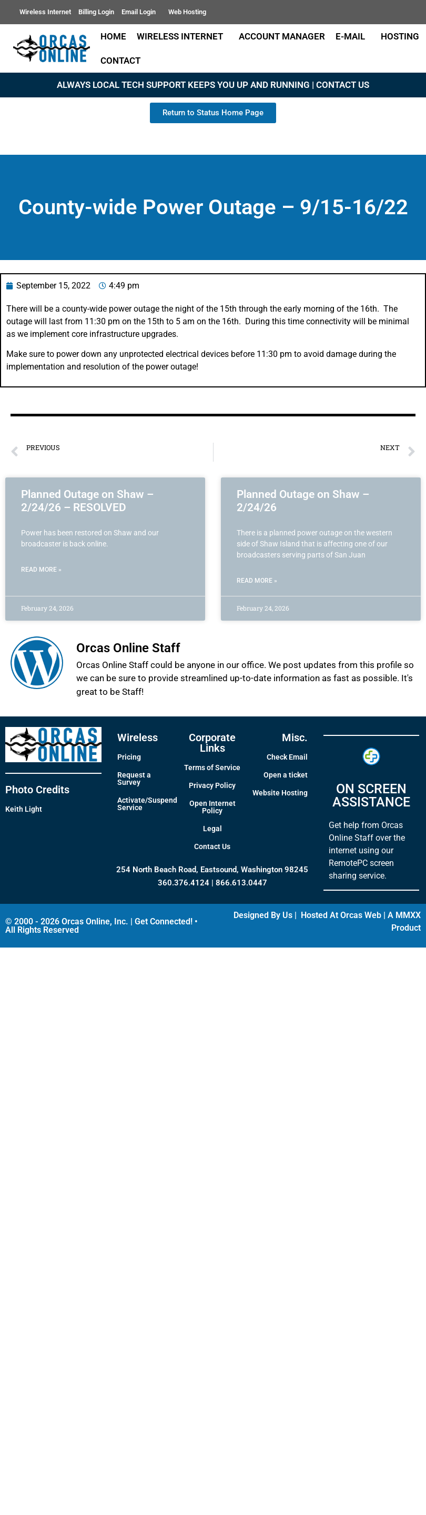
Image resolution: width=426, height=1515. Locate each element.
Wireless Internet (45, 12)
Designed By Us (263, 915)
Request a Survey (134, 778)
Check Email (287, 757)
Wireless (137, 737)
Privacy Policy (212, 785)
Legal (212, 828)
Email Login (141, 12)
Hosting (400, 36)
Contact (123, 60)
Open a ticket (285, 775)
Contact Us (212, 846)
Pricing (129, 757)
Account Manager (282, 36)
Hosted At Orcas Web (341, 915)
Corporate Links (212, 742)
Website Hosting (280, 793)
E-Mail (353, 36)
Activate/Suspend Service (147, 804)
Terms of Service (212, 767)
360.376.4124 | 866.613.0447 (212, 883)
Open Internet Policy (212, 807)
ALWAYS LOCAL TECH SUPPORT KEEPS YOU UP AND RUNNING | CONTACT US (213, 84)
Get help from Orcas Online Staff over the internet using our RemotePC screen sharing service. (367, 850)
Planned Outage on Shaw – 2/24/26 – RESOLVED (87, 501)
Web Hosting (187, 12)
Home (113, 36)
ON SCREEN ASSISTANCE (371, 795)
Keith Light (23, 809)
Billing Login (96, 12)
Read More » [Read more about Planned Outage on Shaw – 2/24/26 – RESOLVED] (41, 569)
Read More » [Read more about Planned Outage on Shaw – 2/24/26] (257, 580)
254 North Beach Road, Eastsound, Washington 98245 (212, 869)
